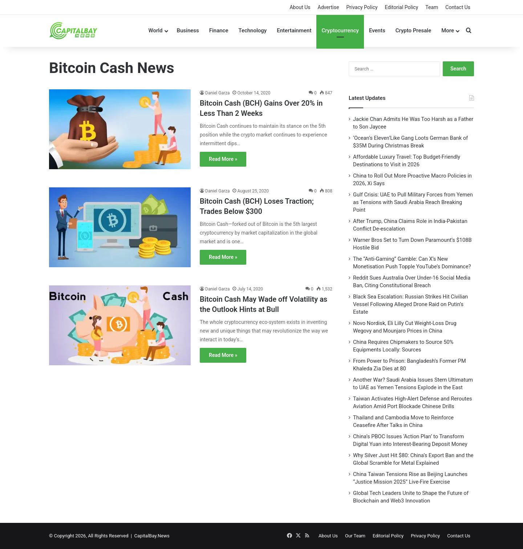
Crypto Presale (413, 30)
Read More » (223, 159)
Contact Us (457, 7)
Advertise (328, 7)
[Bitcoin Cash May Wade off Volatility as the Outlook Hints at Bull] (120, 330)
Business (188, 30)
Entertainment (294, 30)
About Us (299, 7)
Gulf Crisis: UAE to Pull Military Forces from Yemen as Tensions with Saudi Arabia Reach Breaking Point (413, 202)
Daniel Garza (217, 92)
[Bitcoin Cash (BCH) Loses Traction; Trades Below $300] (120, 232)
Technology (252, 30)
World (155, 30)
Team (431, 7)
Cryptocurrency (340, 30)
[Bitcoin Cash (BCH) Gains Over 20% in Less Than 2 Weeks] (120, 134)
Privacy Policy (361, 7)
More (447, 30)
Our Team (355, 535)
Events (377, 30)
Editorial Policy (401, 7)
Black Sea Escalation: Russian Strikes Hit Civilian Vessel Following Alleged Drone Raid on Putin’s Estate (410, 304)
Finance (218, 30)
